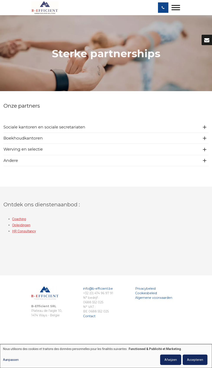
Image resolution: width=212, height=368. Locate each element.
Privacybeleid (145, 289)
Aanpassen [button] (11, 359)
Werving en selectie (23, 149)
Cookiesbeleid (146, 293)
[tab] (106, 127)
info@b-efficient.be (98, 289)
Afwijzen (170, 359)
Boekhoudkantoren (23, 138)
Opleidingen (21, 226)
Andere (10, 160)
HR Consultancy (24, 232)
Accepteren (195, 359)
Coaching (19, 220)
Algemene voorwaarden (153, 298)
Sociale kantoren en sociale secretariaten (44, 127)
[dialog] (106, 356)
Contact (89, 316)
